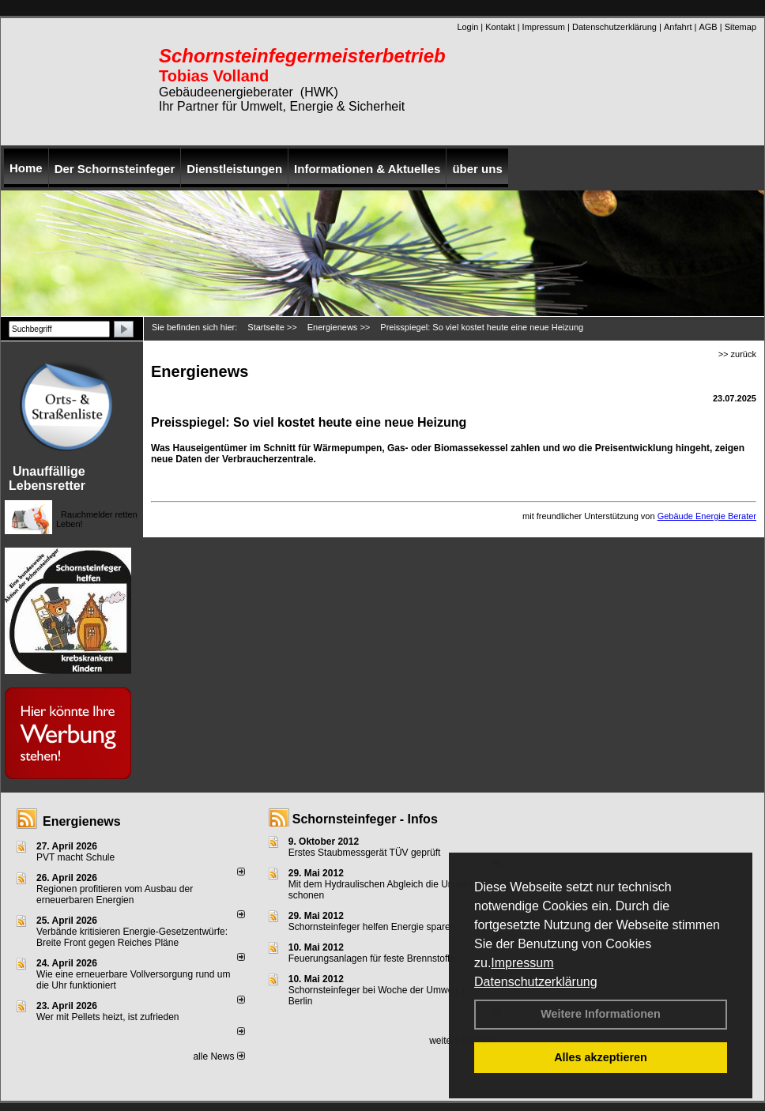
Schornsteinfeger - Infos (365, 819)
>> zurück (737, 354)
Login (467, 27)
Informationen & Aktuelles (367, 168)
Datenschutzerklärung (535, 982)
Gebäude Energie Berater (707, 516)
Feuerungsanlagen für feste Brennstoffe (371, 958)
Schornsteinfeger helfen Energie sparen (371, 926)
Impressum (522, 963)
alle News (218, 1056)
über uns (477, 168)
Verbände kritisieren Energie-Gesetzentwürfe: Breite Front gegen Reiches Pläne (132, 937)
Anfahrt (678, 27)
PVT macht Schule (75, 857)
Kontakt (499, 27)
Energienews (82, 821)
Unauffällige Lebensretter (47, 478)
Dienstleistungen (234, 168)
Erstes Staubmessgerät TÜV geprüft (364, 852)
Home (26, 168)
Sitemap (740, 27)
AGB (708, 27)
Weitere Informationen (601, 1013)
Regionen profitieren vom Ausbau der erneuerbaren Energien (114, 894)
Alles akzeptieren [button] (600, 1057)
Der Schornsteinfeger (115, 168)
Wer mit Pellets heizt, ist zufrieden (107, 1016)
